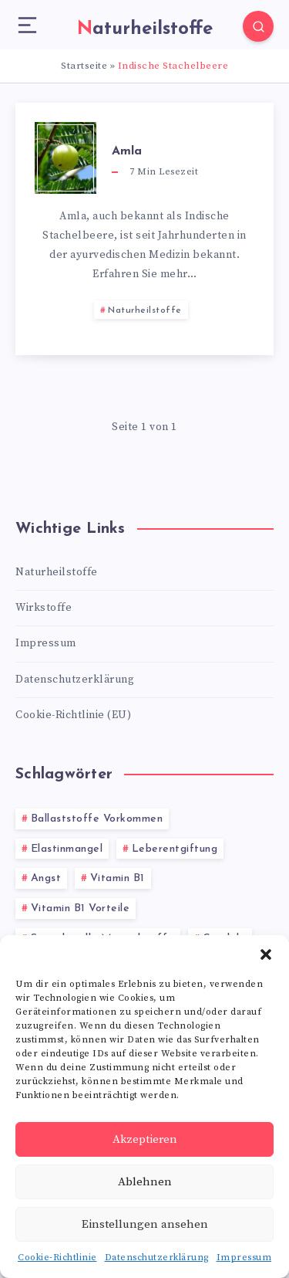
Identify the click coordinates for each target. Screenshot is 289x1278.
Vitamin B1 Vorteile (80, 908)
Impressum (244, 1257)
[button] (266, 954)
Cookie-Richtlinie (57, 1257)
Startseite (84, 65)
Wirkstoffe (43, 608)
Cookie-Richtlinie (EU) (73, 715)
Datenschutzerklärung (157, 1257)
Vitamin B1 (117, 878)
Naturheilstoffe (145, 310)
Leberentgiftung (175, 849)
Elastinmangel (67, 849)
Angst (46, 878)
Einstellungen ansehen (145, 1224)
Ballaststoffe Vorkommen (97, 819)
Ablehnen (145, 1182)
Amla (127, 151)
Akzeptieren (145, 1139)
